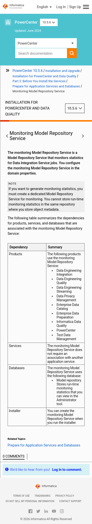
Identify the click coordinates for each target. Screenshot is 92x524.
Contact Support (70, 501)
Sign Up (75, 7)
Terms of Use (21, 495)
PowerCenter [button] (27, 43)
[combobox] (41, 53)
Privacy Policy (64, 495)
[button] (45, 7)
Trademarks (43, 495)
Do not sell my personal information (30, 501)
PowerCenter (26, 22)
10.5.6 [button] (48, 22)
